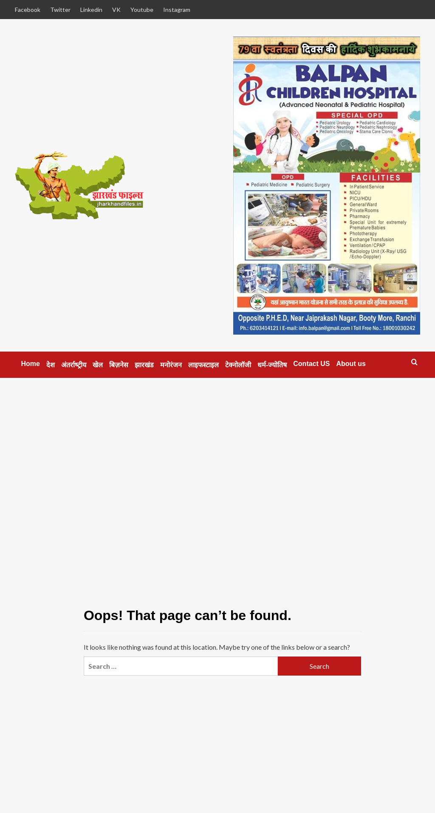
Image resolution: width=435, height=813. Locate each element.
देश (50, 365)
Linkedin (91, 9)
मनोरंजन (171, 365)
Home (30, 363)
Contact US (311, 363)
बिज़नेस (118, 365)
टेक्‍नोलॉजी (238, 365)
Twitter (60, 9)
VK (116, 9)
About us (351, 363)
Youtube (141, 9)
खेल (98, 365)
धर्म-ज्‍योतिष (272, 365)
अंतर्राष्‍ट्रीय (73, 365)
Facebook (27, 9)
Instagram (176, 9)
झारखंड (144, 365)
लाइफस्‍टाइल (203, 365)
